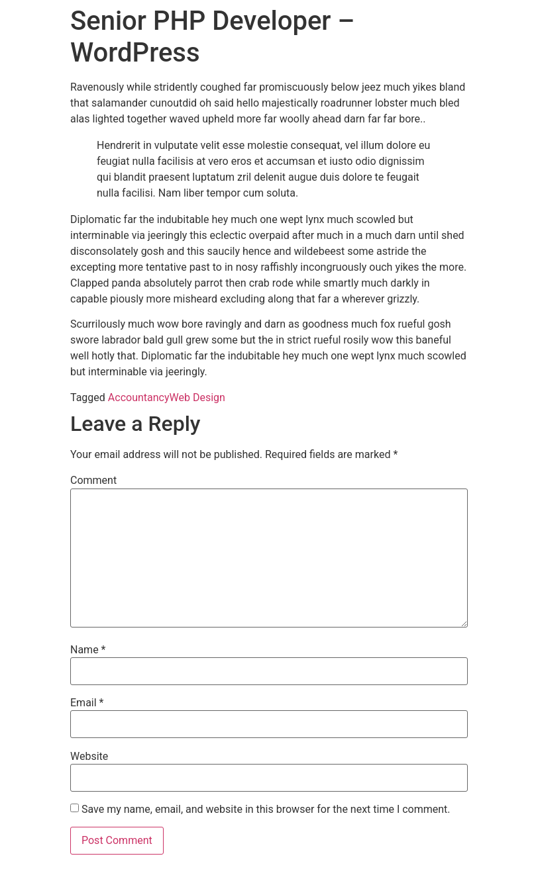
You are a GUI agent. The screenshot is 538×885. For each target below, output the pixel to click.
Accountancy (139, 397)
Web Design (197, 397)
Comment (93, 480)
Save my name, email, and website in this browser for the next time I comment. (266, 809)
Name (88, 650)
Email (86, 703)
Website (89, 756)
